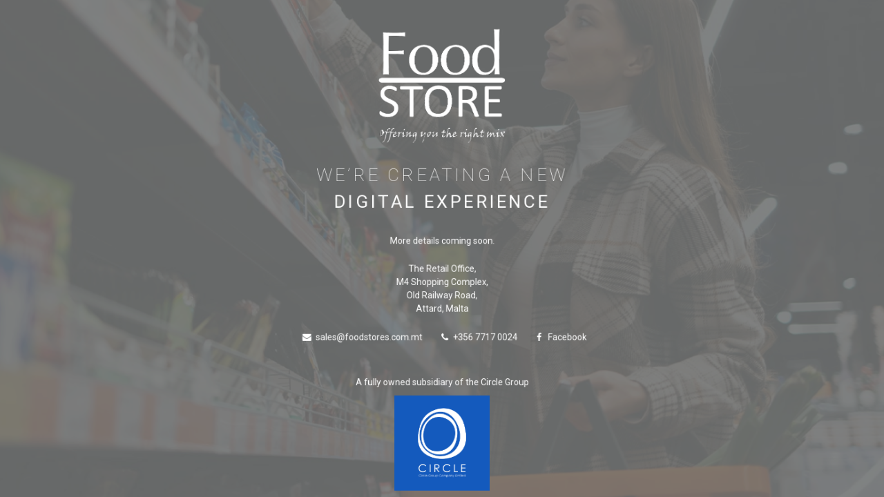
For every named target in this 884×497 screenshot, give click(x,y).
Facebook (559, 337)
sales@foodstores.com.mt (364, 337)
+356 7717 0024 (479, 337)
